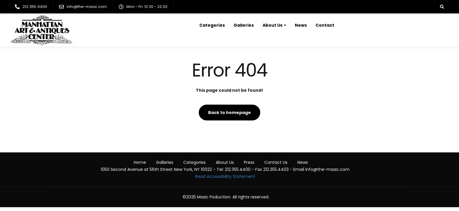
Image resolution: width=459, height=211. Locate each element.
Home (140, 162)
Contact (325, 25)
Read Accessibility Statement (225, 176)
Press (249, 162)
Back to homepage (229, 112)
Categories (212, 25)
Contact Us (275, 162)
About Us (272, 25)
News (301, 25)
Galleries (244, 25)
